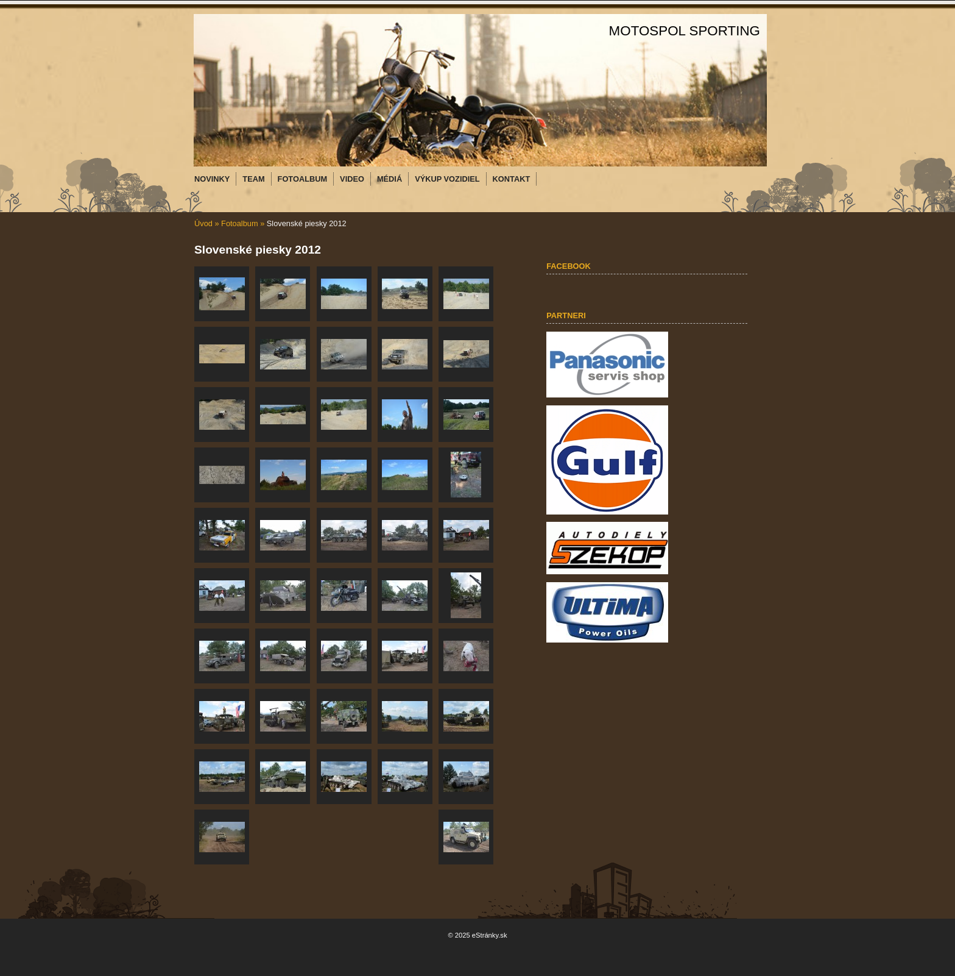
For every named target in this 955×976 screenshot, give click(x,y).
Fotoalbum (239, 223)
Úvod (203, 223)
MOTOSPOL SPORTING (684, 30)
